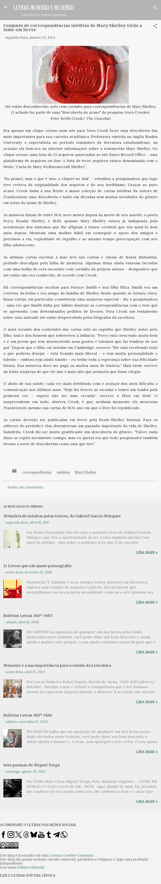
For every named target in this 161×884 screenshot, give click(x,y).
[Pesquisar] (155, 8)
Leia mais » (147, 552)
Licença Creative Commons (71, 855)
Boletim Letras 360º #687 (27, 615)
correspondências (37, 472)
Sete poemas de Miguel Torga (31, 765)
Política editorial (30, 867)
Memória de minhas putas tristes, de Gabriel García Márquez (62, 516)
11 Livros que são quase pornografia (37, 565)
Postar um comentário (25, 487)
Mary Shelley (85, 472)
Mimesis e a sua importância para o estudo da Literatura (57, 665)
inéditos (63, 472)
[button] (155, 26)
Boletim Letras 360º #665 (27, 715)
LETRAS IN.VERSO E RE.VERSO (43, 7)
